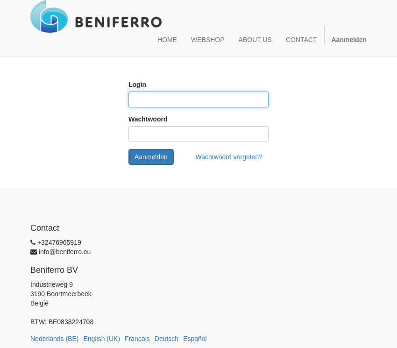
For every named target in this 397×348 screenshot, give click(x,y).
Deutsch (166, 338)
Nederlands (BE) (54, 338)
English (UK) (102, 338)
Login (137, 84)
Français (137, 338)
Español (195, 338)
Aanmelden (151, 157)
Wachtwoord (147, 119)
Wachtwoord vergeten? (229, 157)
